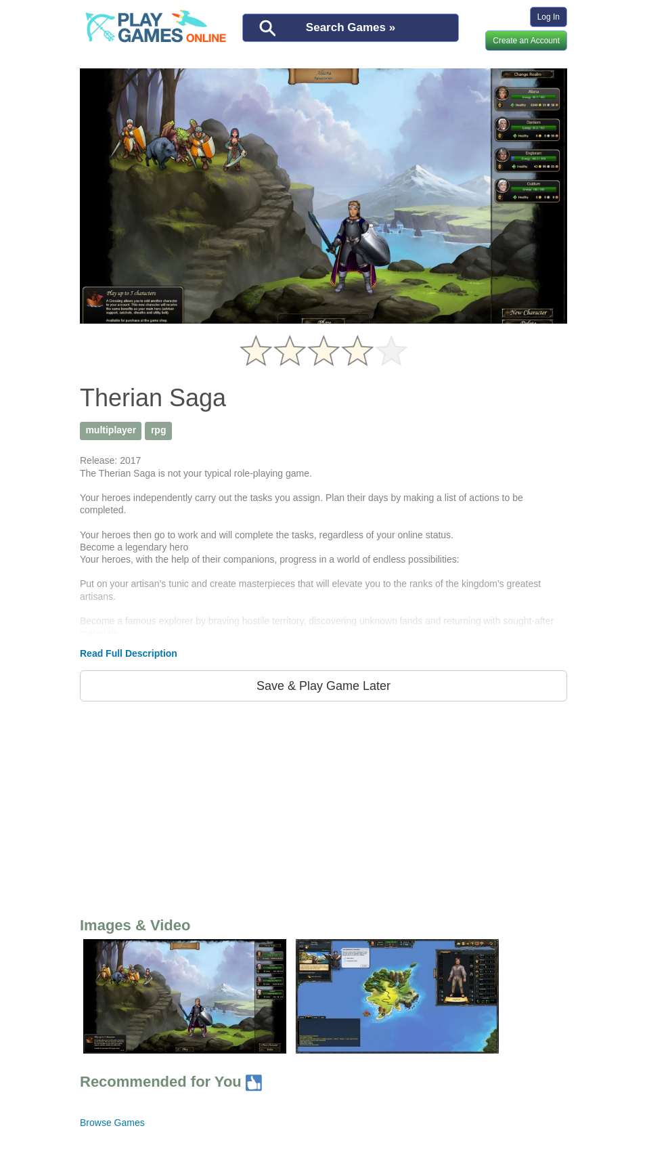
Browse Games (112, 1122)
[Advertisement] (323, 806)
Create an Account (526, 40)
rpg (158, 430)
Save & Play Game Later (323, 686)
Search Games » (350, 27)
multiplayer (110, 430)
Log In (548, 17)
